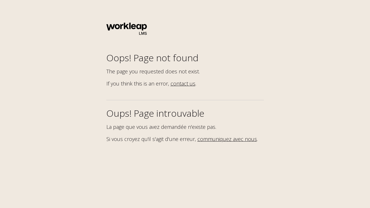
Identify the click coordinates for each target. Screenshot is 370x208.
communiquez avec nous (227, 138)
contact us (183, 83)
